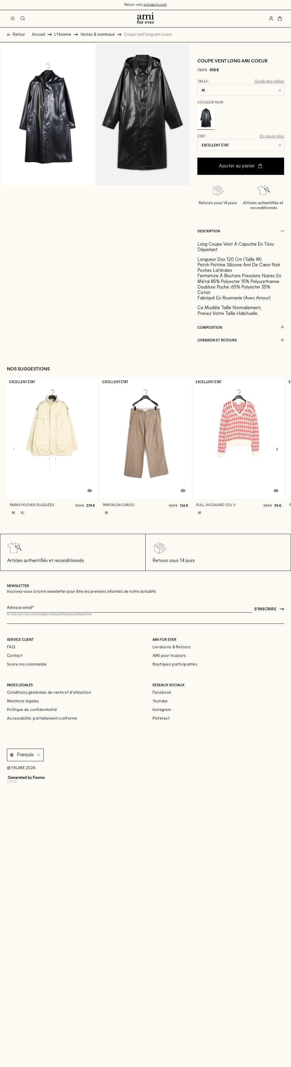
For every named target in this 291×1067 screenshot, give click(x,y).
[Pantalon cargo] (145, 449)
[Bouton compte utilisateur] (271, 18)
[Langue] (30, 755)
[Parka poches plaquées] (52, 449)
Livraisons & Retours (172, 647)
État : (202, 136)
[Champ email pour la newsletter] (129, 606)
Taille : (203, 81)
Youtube (160, 701)
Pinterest (161, 718)
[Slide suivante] (277, 449)
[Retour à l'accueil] (145, 18)
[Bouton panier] (279, 18)
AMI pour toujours (169, 656)
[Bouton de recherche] (22, 18)
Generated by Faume (26, 777)
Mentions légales (23, 701)
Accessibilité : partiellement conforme (42, 718)
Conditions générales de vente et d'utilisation (49, 693)
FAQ (11, 647)
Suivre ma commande (27, 664)
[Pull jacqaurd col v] (238, 449)
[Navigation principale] (12, 18)
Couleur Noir (210, 102)
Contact (14, 656)
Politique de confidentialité (32, 710)
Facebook (162, 693)
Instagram (162, 710)
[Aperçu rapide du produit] (89, 491)
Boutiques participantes (175, 664)
